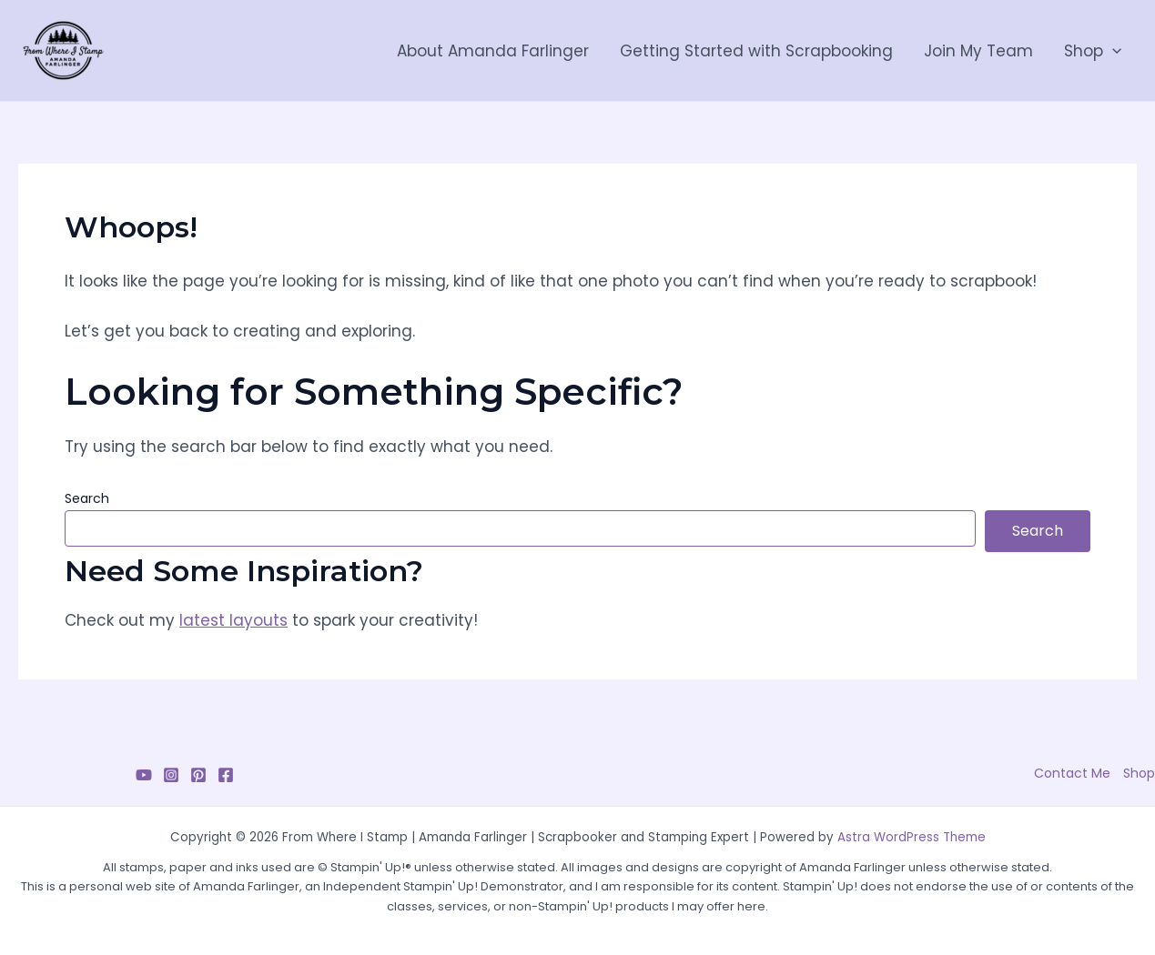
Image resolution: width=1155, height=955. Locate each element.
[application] (1112, 51)
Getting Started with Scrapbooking (756, 51)
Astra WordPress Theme (911, 837)
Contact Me (1072, 773)
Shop (1092, 51)
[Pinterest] (198, 775)
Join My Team (978, 51)
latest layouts (233, 620)
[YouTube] (144, 775)
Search (87, 498)
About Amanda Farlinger (493, 51)
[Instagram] (171, 775)
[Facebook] (226, 775)
